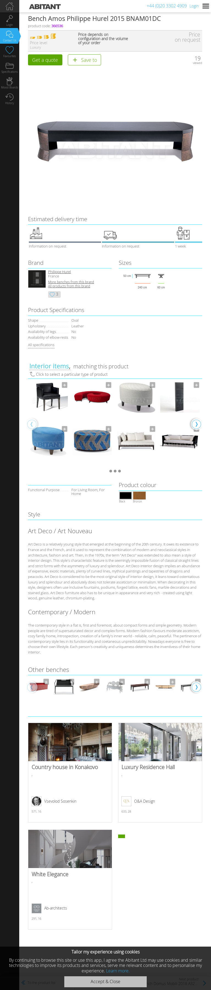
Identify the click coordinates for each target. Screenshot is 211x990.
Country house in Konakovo (70, 772)
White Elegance (70, 879)
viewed (197, 62)
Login (194, 6)
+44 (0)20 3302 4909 (167, 6)
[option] (48, 423)
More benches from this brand (71, 282)
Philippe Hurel (59, 272)
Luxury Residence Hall (160, 772)
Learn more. (118, 971)
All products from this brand (69, 286)
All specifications (41, 344)
